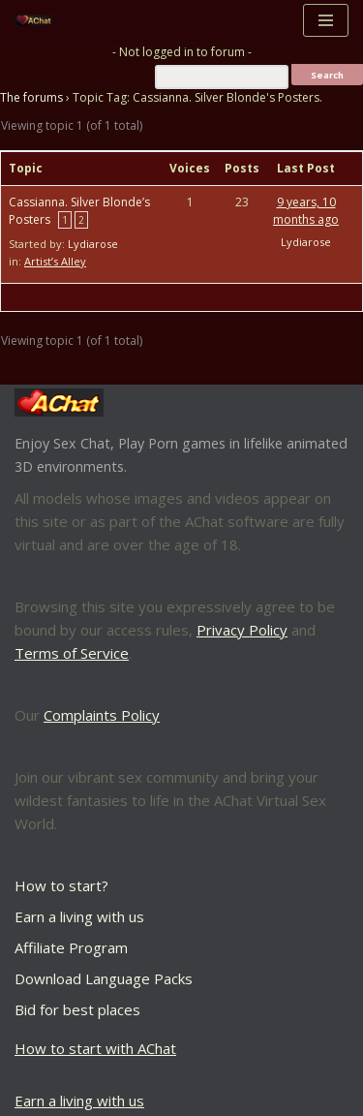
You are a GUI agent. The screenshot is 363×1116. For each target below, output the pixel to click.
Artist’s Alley (55, 261)
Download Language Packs (104, 978)
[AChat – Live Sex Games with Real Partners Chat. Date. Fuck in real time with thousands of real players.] (39, 21)
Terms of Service (72, 653)
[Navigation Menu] (325, 20)
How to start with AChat (95, 1048)
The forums (31, 97)
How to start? (61, 885)
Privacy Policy (242, 629)
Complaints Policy (102, 715)
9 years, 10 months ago (306, 211)
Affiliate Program (71, 947)
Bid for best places (77, 1009)
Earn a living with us (79, 916)
